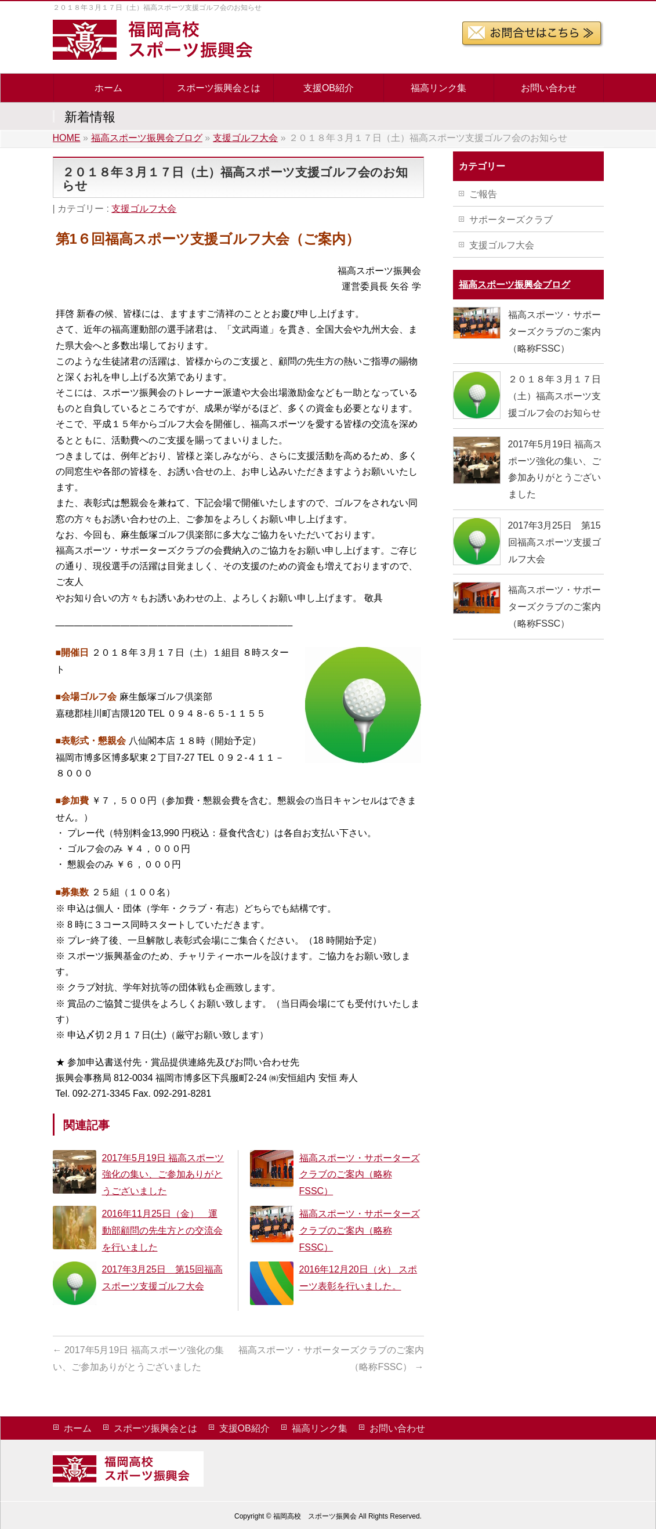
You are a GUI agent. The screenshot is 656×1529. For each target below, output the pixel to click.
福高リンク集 (319, 1428)
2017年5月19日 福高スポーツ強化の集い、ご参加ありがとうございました (163, 1175)
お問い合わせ (397, 1428)
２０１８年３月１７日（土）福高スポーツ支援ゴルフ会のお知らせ (554, 396)
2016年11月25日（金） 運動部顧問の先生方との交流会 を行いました (162, 1230)
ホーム (78, 1428)
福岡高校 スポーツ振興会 (315, 1516)
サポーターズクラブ (511, 220)
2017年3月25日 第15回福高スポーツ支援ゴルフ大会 (554, 542)
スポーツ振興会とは (155, 1428)
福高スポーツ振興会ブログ (514, 285)
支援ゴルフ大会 (143, 209)
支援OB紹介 (244, 1428)
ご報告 (483, 194)
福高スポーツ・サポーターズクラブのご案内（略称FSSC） (359, 1175)
